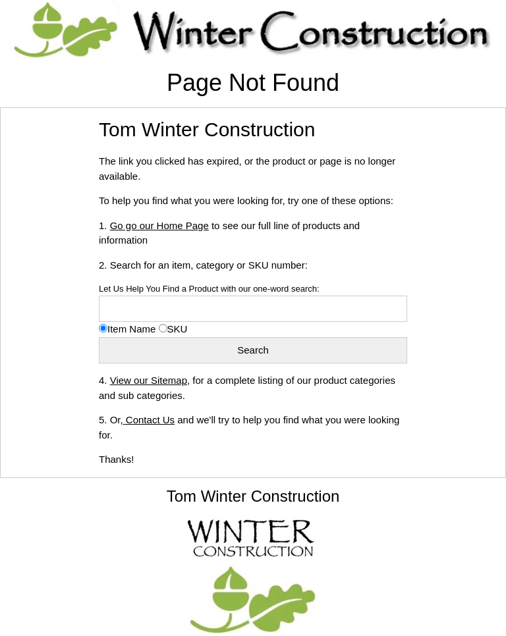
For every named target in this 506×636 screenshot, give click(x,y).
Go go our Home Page (159, 225)
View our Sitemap (148, 380)
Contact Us (149, 419)
